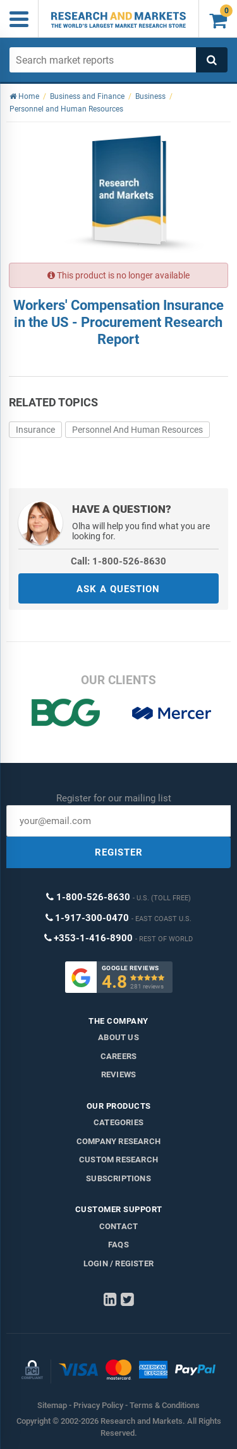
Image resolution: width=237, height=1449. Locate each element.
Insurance (35, 430)
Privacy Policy (98, 1405)
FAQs (118, 1244)
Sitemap (52, 1405)
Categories (118, 1122)
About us (118, 1037)
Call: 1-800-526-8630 (118, 561)
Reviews (118, 1074)
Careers (118, 1056)
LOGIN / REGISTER (118, 1263)
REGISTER (119, 852)
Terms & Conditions (165, 1405)
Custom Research (118, 1159)
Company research (118, 1141)
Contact (118, 1226)
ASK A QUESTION (118, 589)
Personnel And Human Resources (137, 430)
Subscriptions (118, 1178)
